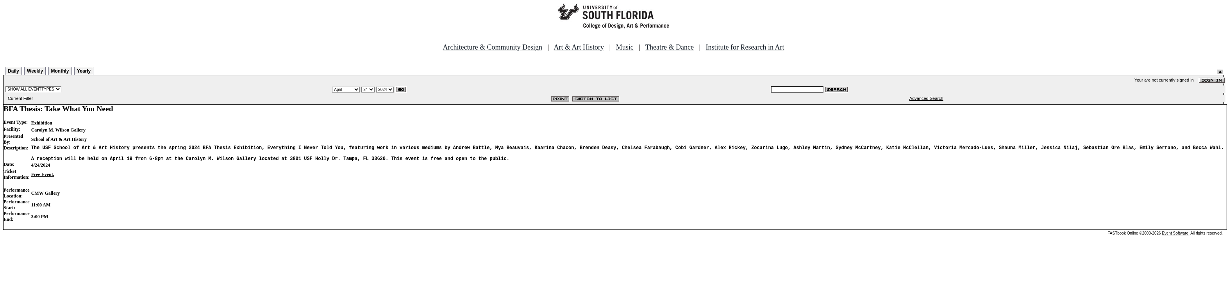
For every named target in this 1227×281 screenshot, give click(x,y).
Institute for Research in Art (745, 47)
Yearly (84, 71)
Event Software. (1175, 237)
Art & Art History (579, 47)
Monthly (60, 71)
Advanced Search (926, 98)
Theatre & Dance (669, 47)
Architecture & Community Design (492, 47)
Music (625, 47)
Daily (13, 71)
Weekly (35, 71)
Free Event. (42, 178)
